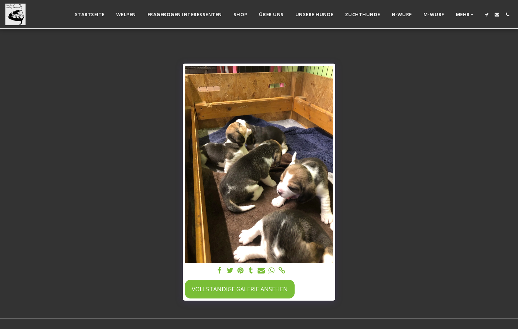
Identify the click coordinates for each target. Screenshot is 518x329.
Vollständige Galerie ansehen (240, 289)
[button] (486, 14)
